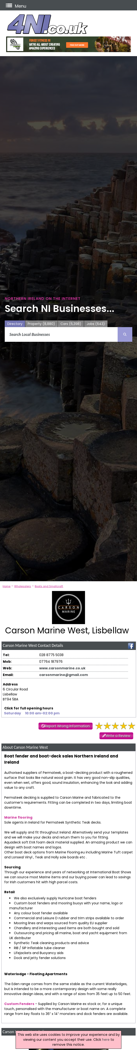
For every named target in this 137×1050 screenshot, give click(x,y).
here (106, 1039)
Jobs (96, 323)
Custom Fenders (19, 1003)
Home (6, 586)
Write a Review (118, 735)
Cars (70, 323)
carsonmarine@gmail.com (63, 674)
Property (41, 323)
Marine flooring (18, 817)
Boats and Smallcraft (49, 586)
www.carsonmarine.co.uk (62, 668)
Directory (14, 323)
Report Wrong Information (67, 726)
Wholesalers (22, 586)
